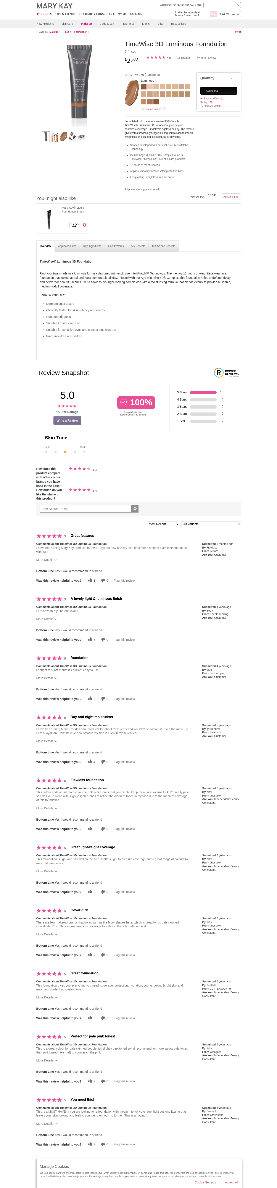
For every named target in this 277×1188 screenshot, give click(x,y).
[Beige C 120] (150, 94)
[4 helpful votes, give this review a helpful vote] (91, 762)
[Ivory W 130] (168, 87)
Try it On (209, 102)
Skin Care (67, 24)
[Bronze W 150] (79, 83)
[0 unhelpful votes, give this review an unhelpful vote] (104, 580)
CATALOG (136, 14)
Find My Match (212, 105)
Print (238, 32)
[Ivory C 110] (156, 87)
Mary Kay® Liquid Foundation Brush (73, 209)
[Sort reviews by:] (163, 524)
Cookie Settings (205, 1182)
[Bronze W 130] (150, 102)
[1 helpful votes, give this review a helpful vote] (91, 580)
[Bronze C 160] (156, 102)
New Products (45, 24)
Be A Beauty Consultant (96, 14)
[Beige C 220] (143, 102)
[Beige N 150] (162, 94)
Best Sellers (178, 24)
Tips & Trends (65, 14)
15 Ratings (184, 57)
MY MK (122, 14)
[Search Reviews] (89, 509)
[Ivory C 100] (150, 87)
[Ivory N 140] (175, 87)
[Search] (222, 5)
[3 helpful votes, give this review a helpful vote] (91, 639)
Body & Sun (107, 24)
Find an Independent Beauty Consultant (187, 13)
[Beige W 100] (187, 87)
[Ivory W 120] (162, 87)
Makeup (86, 24)
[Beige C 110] (143, 94)
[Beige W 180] (175, 94)
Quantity (207, 78)
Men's (146, 24)
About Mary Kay (168, 4)
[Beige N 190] (181, 94)
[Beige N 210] (187, 94)
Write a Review (206, 57)
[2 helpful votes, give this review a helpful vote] (91, 829)
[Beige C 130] (156, 94)
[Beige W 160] (168, 94)
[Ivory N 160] (181, 87)
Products (44, 14)
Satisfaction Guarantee (189, 4)
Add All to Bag (230, 196)
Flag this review (124, 580)
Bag (229, 14)
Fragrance (128, 24)
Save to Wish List (214, 98)
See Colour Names (151, 109)
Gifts (160, 24)
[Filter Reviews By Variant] (211, 524)
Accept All (231, 1182)
